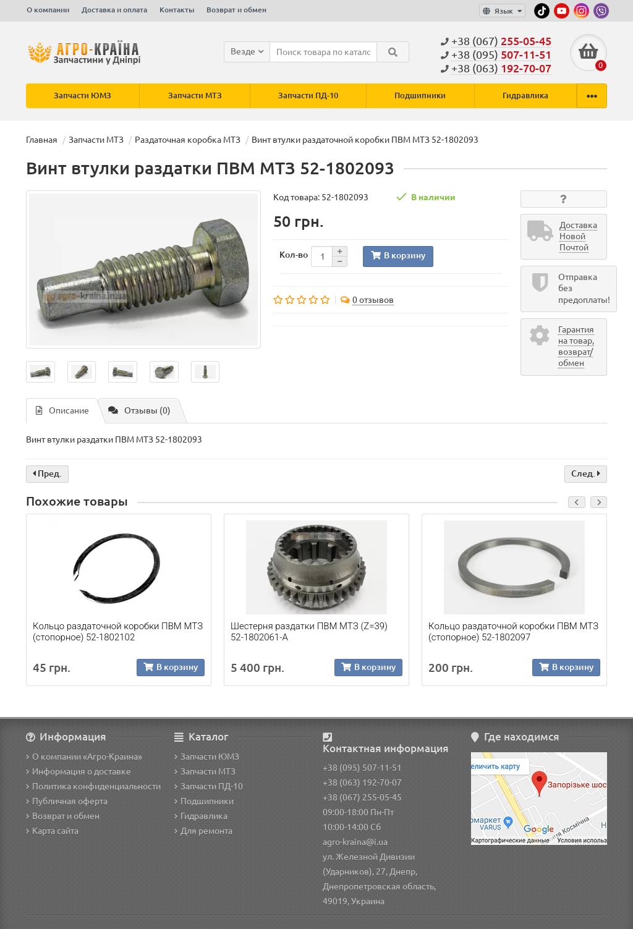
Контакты (176, 10)
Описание (62, 411)
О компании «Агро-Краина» (84, 756)
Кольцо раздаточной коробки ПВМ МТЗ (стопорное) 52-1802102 (118, 632)
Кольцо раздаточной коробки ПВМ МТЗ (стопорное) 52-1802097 (513, 632)
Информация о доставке (78, 771)
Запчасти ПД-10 (308, 95)
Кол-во (293, 255)
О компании (48, 10)
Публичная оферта (67, 801)
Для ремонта (203, 831)
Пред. (47, 474)
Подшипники (420, 95)
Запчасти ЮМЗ (82, 95)
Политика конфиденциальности (93, 786)
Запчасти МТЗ (195, 95)
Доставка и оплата (114, 10)
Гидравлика (525, 95)
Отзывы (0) (139, 411)
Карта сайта (52, 831)
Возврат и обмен (236, 10)
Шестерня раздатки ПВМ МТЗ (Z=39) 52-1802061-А (309, 632)
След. (585, 474)
